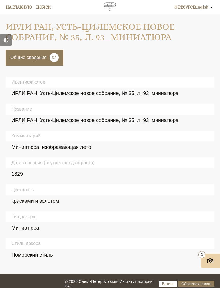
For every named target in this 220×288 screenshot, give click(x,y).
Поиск (43, 7)
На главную (19, 7)
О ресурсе (184, 7)
